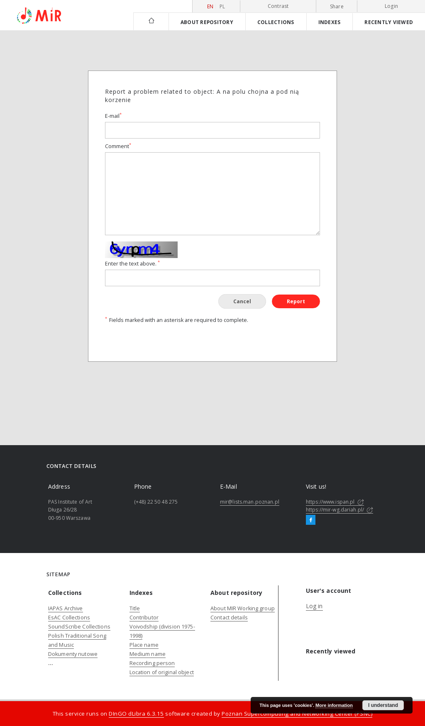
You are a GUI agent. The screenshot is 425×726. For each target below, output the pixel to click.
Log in (314, 606)
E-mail (113, 115)
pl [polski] (222, 6)
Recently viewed (388, 22)
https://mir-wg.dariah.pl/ (339, 509)
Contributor (144, 617)
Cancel (242, 301)
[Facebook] (310, 520)
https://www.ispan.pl (335, 501)
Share (337, 6)
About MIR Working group (242, 608)
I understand (383, 705)
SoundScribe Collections (79, 626)
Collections (275, 22)
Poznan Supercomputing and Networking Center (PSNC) (297, 713)
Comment (118, 146)
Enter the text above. (132, 263)
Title (134, 608)
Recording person (152, 663)
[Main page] (151, 21)
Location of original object (161, 672)
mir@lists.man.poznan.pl (249, 501)
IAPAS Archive (65, 608)
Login (391, 6)
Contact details (229, 617)
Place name (144, 644)
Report (296, 301)
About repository (207, 22)
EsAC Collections (69, 617)
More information (334, 705)
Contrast (278, 6)
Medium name (147, 654)
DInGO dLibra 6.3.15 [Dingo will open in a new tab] (136, 713)
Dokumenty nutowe (73, 654)
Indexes (329, 22)
